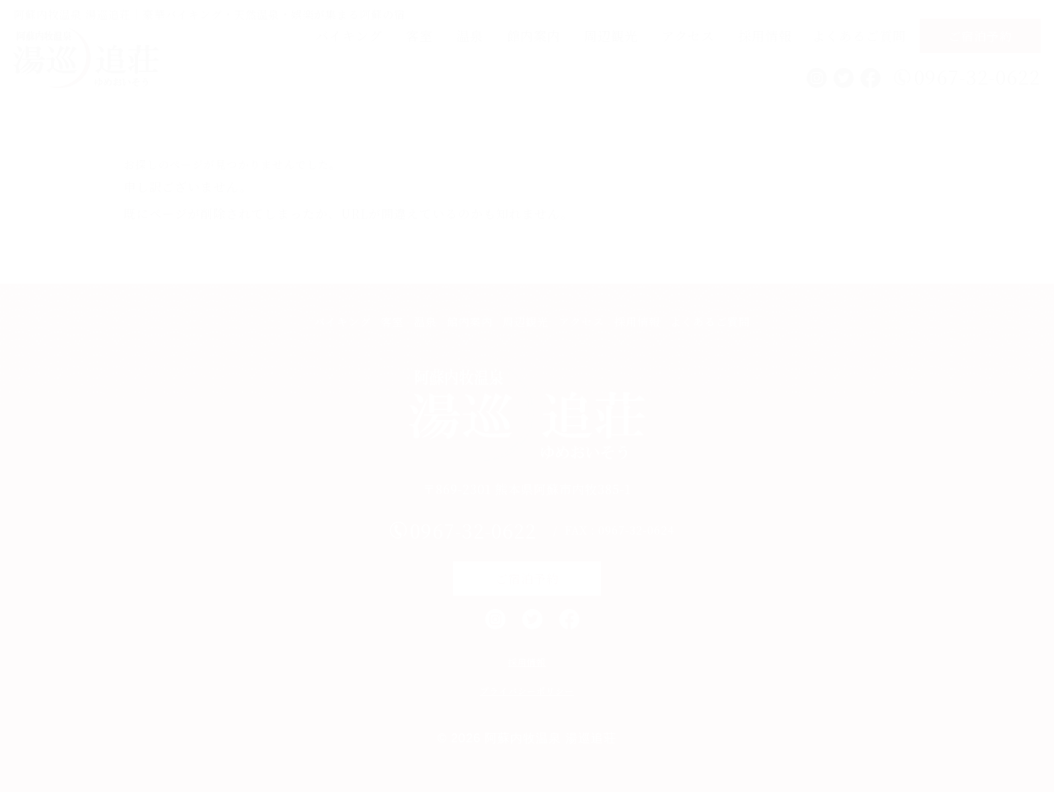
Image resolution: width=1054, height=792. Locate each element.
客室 (419, 35)
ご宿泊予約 (980, 35)
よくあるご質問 (859, 35)
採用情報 (765, 35)
